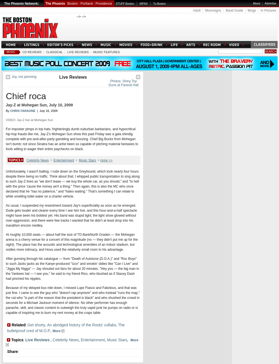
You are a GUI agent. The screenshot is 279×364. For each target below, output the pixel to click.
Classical (54, 52)
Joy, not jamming (24, 77)
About (256, 3)
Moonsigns (213, 10)
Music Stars (87, 160)
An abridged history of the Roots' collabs (81, 325)
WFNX (144, 3)
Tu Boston (159, 3)
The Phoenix (55, 4)
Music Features (106, 52)
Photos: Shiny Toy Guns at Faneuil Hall (124, 83)
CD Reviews (32, 52)
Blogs (252, 10)
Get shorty (36, 325)
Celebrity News (38, 160)
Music (10, 51)
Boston (72, 4)
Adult (197, 10)
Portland (86, 4)
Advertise (270, 3)
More (58, 331)
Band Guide (234, 10)
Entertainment (64, 160)
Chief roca (26, 96)
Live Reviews (78, 52)
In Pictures (268, 10)
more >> (106, 160)
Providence (104, 4)
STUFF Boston (125, 3)
